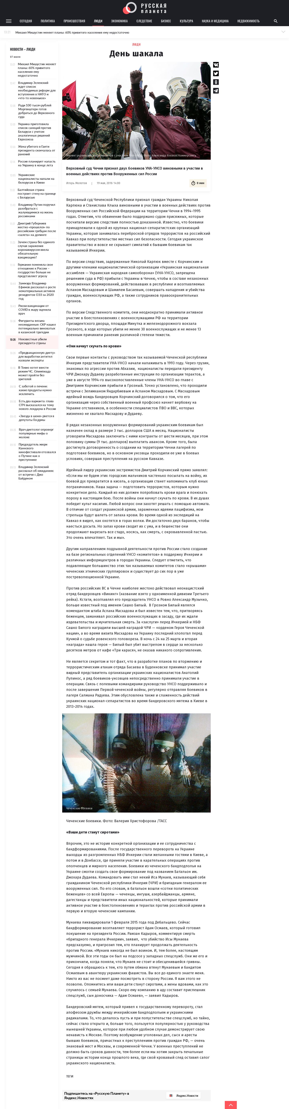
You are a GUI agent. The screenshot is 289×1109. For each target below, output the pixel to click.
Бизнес (166, 21)
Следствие (144, 21)
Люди (98, 21)
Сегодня (26, 21)
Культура (186, 21)
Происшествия (74, 21)
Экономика (119, 21)
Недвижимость (248, 21)
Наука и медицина (215, 21)
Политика (48, 21)
